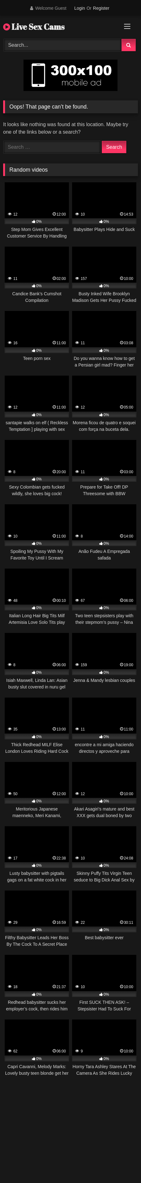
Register (101, 8)
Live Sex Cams (34, 26)
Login (79, 8)
